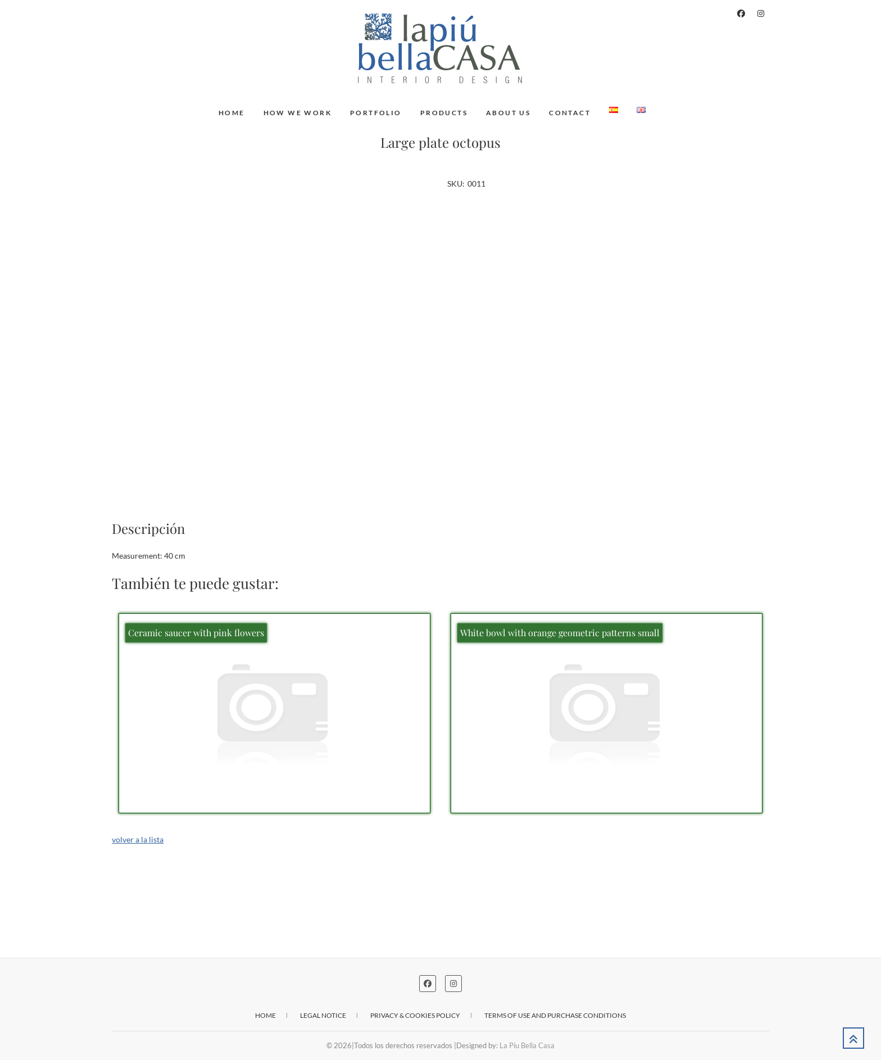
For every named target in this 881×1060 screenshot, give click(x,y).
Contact (570, 112)
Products (443, 112)
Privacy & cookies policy (415, 1015)
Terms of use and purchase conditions (555, 1015)
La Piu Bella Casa (527, 1045)
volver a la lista (138, 839)
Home (232, 112)
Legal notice (323, 1015)
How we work (297, 112)
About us (508, 112)
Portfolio (376, 112)
